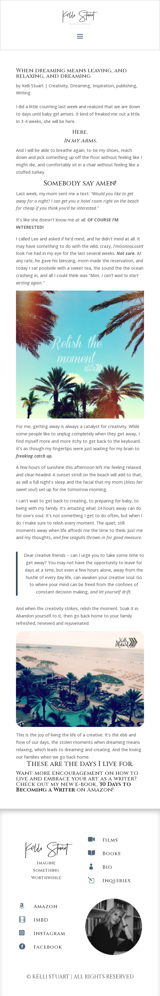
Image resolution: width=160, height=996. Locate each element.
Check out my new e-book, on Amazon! (73, 787)
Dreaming (80, 86)
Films (110, 840)
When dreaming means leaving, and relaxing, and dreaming (71, 73)
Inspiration (103, 86)
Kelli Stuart (33, 86)
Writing (23, 93)
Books (111, 853)
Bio (107, 867)
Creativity (58, 86)
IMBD (41, 920)
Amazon (46, 906)
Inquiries (116, 880)
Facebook (48, 947)
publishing (126, 86)
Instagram (49, 933)
